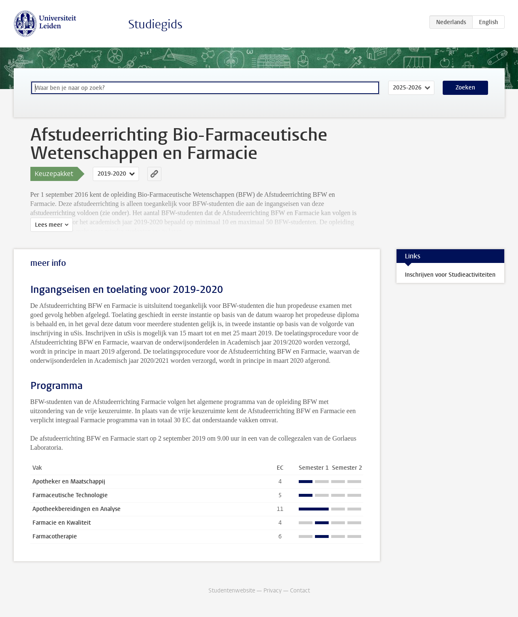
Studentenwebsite (231, 591)
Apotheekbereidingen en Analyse (76, 509)
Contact (300, 591)
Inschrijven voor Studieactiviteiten (450, 275)
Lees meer (48, 225)
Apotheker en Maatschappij (68, 482)
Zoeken (465, 88)
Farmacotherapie (54, 536)
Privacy (272, 591)
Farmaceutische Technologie (70, 495)
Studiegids (155, 24)
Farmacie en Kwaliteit (61, 523)
